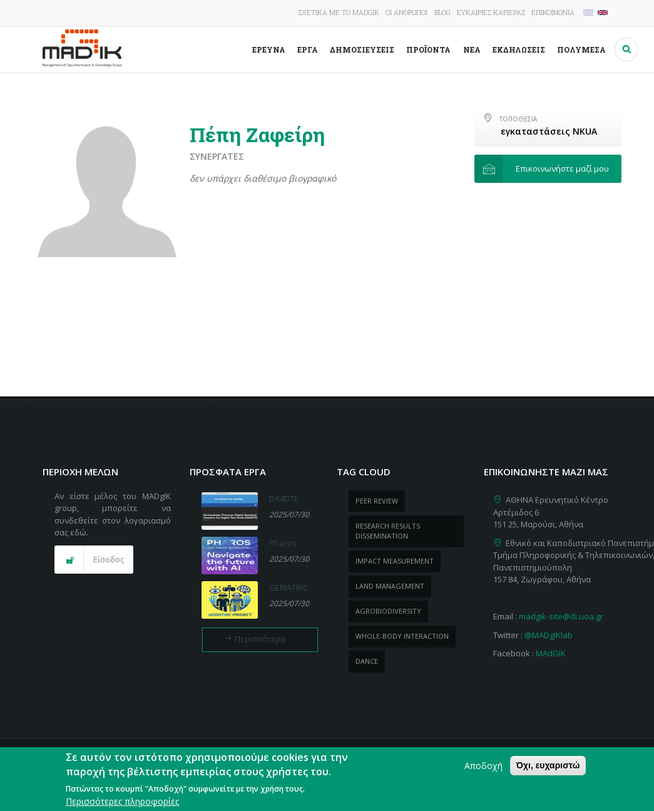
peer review (376, 500)
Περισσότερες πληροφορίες (122, 804)
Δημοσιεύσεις (362, 49)
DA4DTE (284, 498)
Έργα (307, 49)
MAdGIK (551, 653)
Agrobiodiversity (388, 611)
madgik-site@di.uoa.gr (561, 616)
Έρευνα (268, 49)
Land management (389, 586)
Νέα (472, 49)
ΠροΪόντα (428, 49)
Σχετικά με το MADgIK (338, 12)
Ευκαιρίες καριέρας (491, 12)
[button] (547, 169)
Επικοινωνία (553, 12)
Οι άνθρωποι (406, 12)
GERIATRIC (288, 587)
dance (366, 661)
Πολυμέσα (581, 49)
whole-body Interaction (402, 636)
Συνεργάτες (217, 156)
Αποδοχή (483, 769)
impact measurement (394, 561)
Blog (442, 12)
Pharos (283, 543)
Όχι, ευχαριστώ (548, 768)
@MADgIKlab (548, 635)
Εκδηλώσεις (519, 49)
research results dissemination (387, 531)
